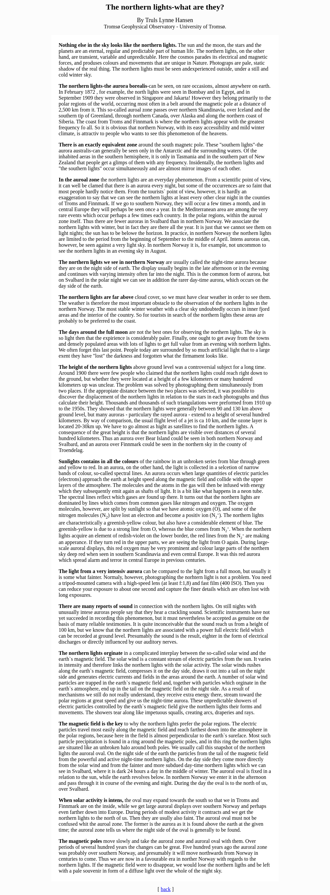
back (166, 889)
